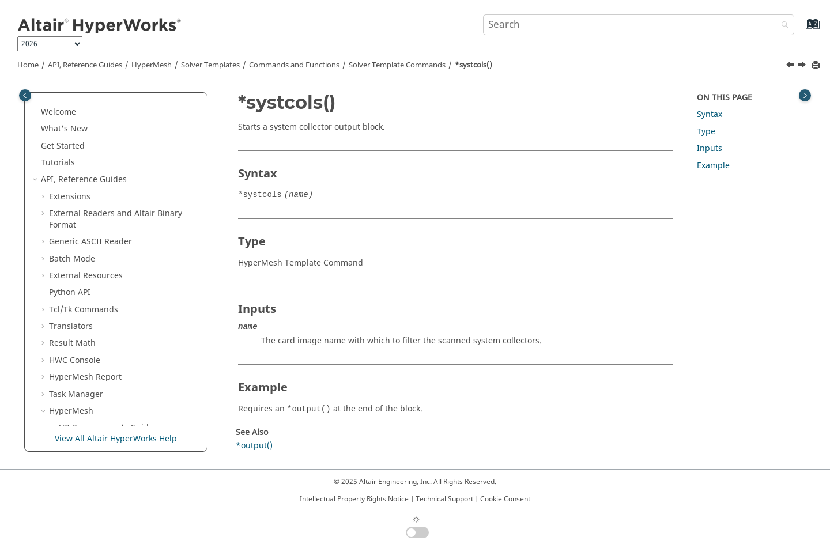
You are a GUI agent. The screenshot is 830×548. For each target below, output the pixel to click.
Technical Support (444, 499)
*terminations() (111, 358)
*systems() (102, 256)
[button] (76, 104)
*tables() (98, 324)
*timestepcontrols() (119, 392)
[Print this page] (816, 65)
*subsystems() (109, 171)
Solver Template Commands (397, 65)
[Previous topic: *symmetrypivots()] (791, 66)
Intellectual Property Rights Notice (354, 499)
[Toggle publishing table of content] (25, 95)
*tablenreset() (109, 273)
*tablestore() (106, 341)
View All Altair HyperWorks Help (116, 439)
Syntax (709, 114)
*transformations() (117, 425)
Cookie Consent (505, 499)
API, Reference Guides (85, 65)
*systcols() (473, 65)
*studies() (100, 138)
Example (713, 166)
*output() (254, 446)
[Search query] (638, 24)
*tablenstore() (109, 290)
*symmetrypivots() (117, 222)
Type (706, 132)
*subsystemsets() (115, 189)
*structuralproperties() (126, 121)
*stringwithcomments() (126, 104)
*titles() (96, 409)
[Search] (782, 25)
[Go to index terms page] (800, 30)
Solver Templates (210, 65)
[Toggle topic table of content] (805, 95)
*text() (94, 375)
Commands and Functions (294, 65)
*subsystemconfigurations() (135, 155)
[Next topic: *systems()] (803, 66)
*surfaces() (103, 205)
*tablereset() (106, 307)
